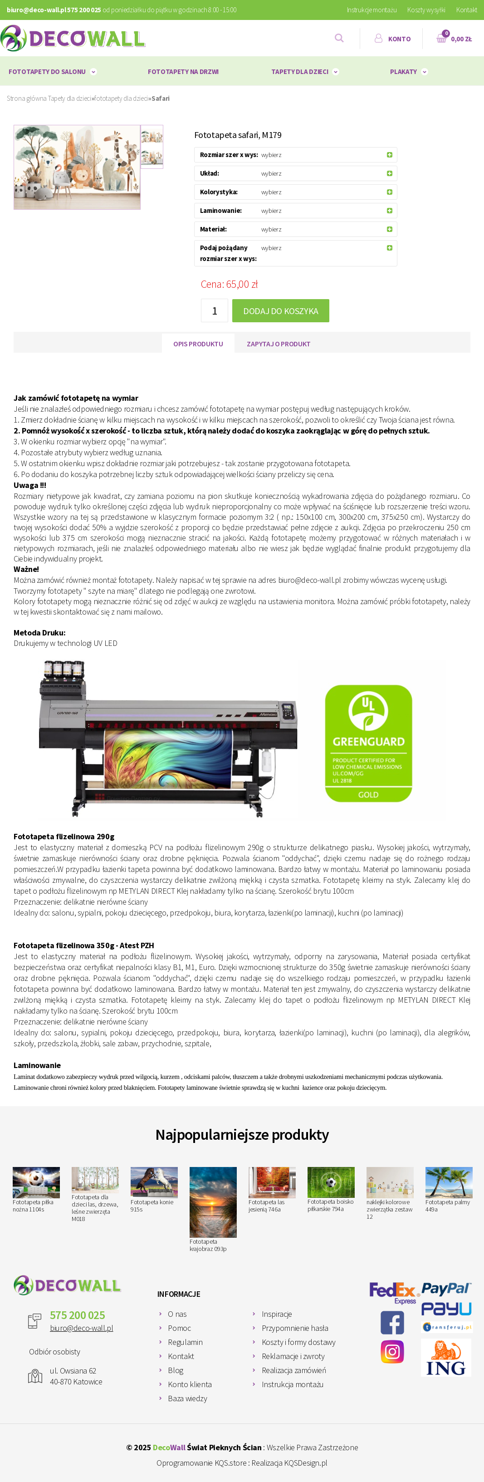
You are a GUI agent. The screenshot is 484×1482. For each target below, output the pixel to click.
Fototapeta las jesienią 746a (272, 1190)
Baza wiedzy (187, 1398)
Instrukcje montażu (372, 9)
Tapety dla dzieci (299, 71)
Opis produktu (198, 343)
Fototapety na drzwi (183, 71)
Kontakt (466, 9)
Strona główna (27, 98)
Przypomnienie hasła (295, 1328)
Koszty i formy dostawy (299, 1342)
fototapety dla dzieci (121, 98)
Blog (175, 1370)
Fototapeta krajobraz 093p (213, 1210)
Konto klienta (189, 1384)
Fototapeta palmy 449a (449, 1190)
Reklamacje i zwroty (293, 1356)
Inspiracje (277, 1314)
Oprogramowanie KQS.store (201, 1462)
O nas (177, 1314)
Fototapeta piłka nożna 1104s (36, 1190)
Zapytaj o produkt (279, 343)
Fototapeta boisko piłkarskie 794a (331, 1190)
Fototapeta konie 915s (154, 1190)
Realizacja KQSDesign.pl (289, 1462)
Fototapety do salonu (47, 71)
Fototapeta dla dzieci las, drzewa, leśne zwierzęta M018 (95, 1195)
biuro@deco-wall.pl (81, 1328)
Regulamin (185, 1342)
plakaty (403, 71)
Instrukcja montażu (293, 1384)
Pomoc (179, 1328)
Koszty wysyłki (426, 9)
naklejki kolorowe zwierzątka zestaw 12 (390, 1194)
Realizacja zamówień (294, 1370)
